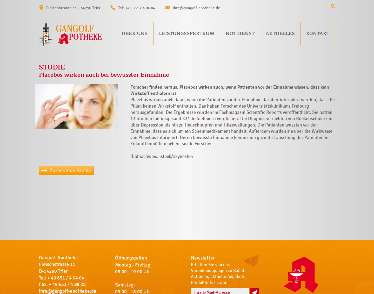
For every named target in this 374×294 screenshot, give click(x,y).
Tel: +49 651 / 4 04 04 (136, 7)
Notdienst (240, 33)
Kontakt (317, 33)
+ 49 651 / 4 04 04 (65, 278)
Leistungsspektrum (187, 33)
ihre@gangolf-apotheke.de (196, 7)
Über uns (135, 33)
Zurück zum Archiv (70, 170)
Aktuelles (280, 33)
